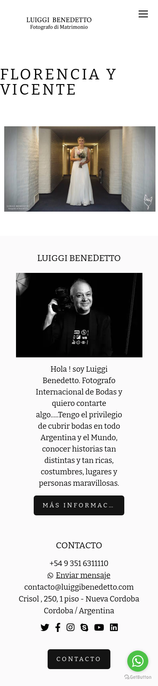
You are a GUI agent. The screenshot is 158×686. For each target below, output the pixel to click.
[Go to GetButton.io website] (137, 677)
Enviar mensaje (83, 575)
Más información (83, 505)
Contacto (79, 659)
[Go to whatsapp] (137, 661)
